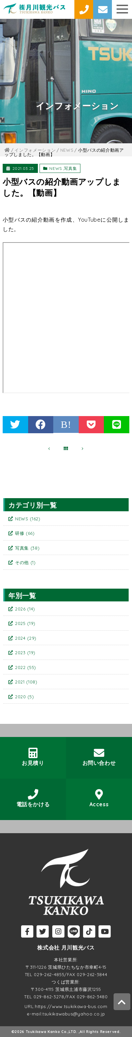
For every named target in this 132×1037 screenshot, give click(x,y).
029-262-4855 (49, 974)
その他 (25, 562)
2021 (26, 681)
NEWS (55, 168)
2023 (25, 652)
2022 (25, 667)
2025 (25, 623)
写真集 (70, 168)
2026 (25, 609)
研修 (25, 533)
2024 (26, 638)
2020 (24, 696)
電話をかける (33, 798)
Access (99, 798)
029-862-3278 (49, 996)
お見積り (33, 757)
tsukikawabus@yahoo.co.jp (74, 1013)
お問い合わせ (99, 757)
